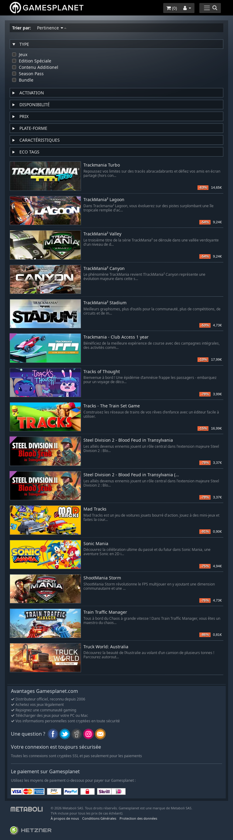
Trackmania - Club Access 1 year (116, 337)
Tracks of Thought (101, 371)
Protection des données (138, 818)
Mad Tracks (94, 509)
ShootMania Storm (102, 578)
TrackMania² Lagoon (103, 199)
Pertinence (51, 28)
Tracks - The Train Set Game (111, 406)
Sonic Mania (95, 543)
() (171, 8)
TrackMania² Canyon (104, 268)
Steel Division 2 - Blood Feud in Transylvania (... (131, 474)
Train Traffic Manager (105, 612)
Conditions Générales (99, 818)
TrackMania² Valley (102, 234)
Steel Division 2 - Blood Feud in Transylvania (128, 440)
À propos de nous (65, 818)
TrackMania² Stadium (105, 302)
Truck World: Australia (105, 646)
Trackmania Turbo (101, 165)
